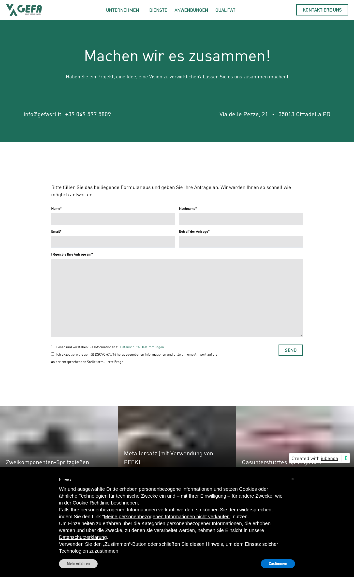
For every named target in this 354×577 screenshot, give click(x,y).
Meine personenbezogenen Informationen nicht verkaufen (167, 516)
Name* (56, 208)
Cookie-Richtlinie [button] (91, 502)
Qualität (225, 10)
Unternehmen (122, 10)
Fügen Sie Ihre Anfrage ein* (72, 254)
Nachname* (188, 208)
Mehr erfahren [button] (78, 563)
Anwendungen (191, 10)
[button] (292, 479)
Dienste (158, 10)
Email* (56, 231)
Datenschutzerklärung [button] (83, 537)
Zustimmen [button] (278, 563)
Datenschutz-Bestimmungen (142, 347)
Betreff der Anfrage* (194, 231)
